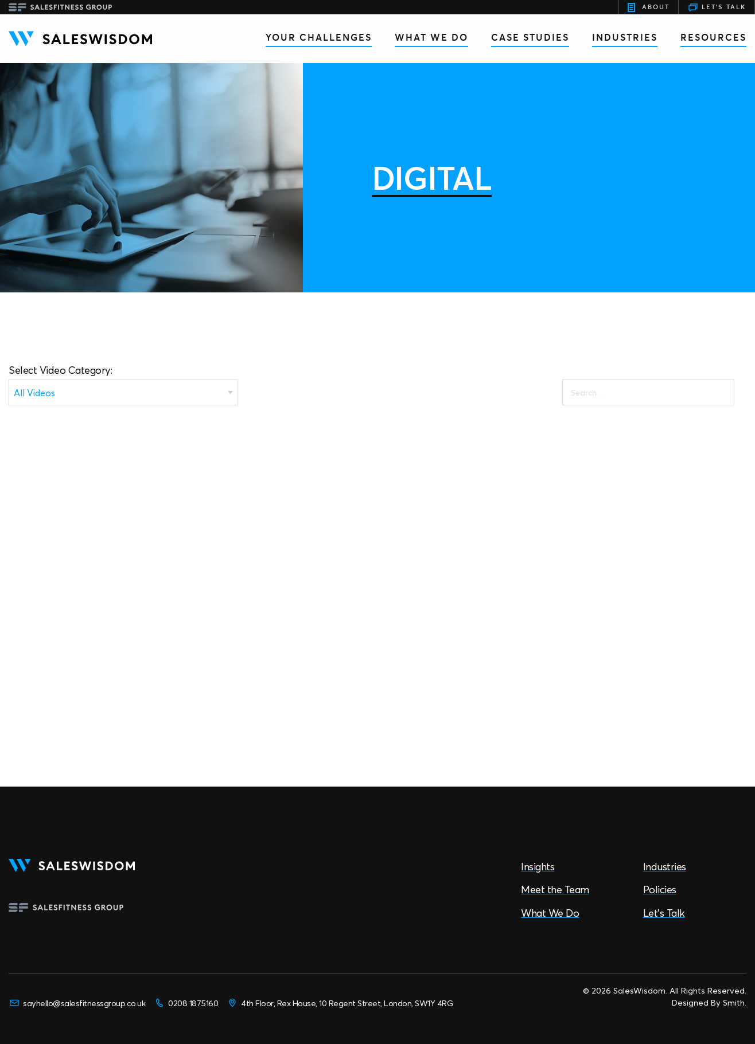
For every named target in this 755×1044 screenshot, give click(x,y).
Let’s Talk (664, 913)
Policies (659, 889)
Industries (624, 37)
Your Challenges (319, 37)
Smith (734, 1003)
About (649, 7)
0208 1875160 (186, 1002)
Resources (713, 37)
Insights (537, 866)
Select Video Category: (60, 370)
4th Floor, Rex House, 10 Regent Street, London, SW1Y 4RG (340, 1002)
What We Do (431, 37)
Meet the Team (555, 889)
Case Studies (530, 37)
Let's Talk (716, 7)
